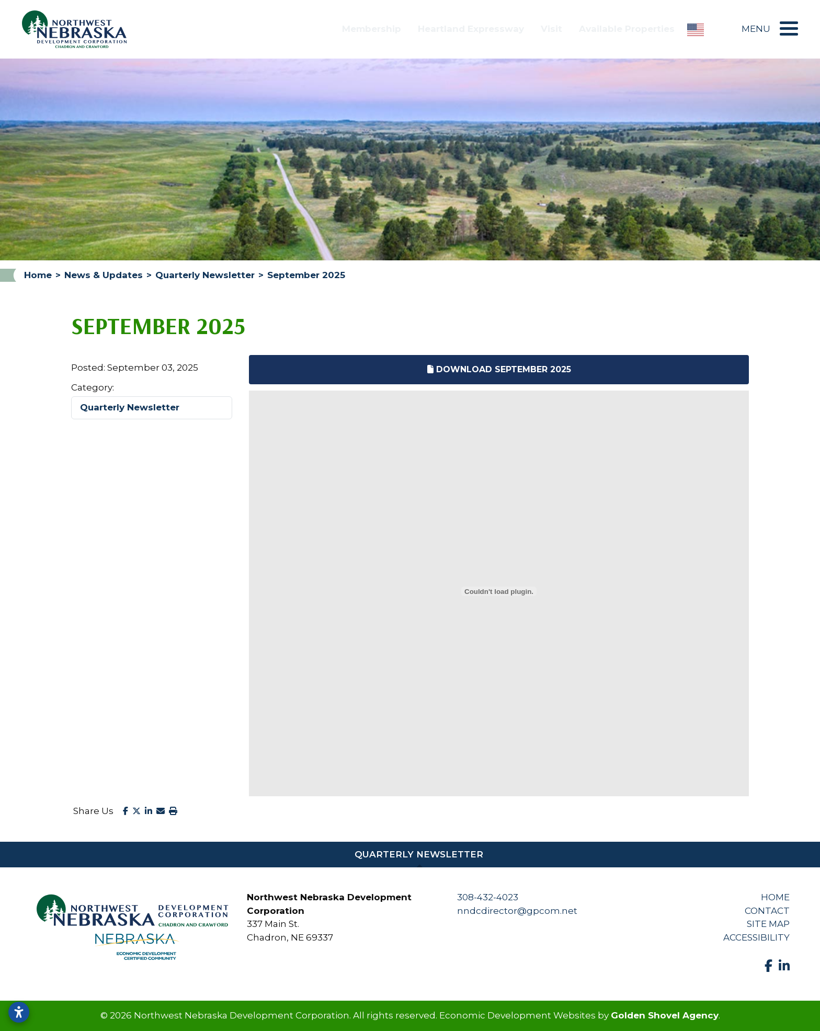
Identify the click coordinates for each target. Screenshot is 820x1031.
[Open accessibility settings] (18, 1012)
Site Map (768, 924)
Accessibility (756, 937)
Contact (767, 911)
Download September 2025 (499, 369)
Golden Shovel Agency (665, 1015)
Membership (371, 29)
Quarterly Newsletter (129, 407)
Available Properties (627, 29)
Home (775, 897)
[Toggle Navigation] (786, 28)
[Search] (722, 29)
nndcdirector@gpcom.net (517, 911)
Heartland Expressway (471, 29)
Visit (551, 29)
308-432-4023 (487, 897)
